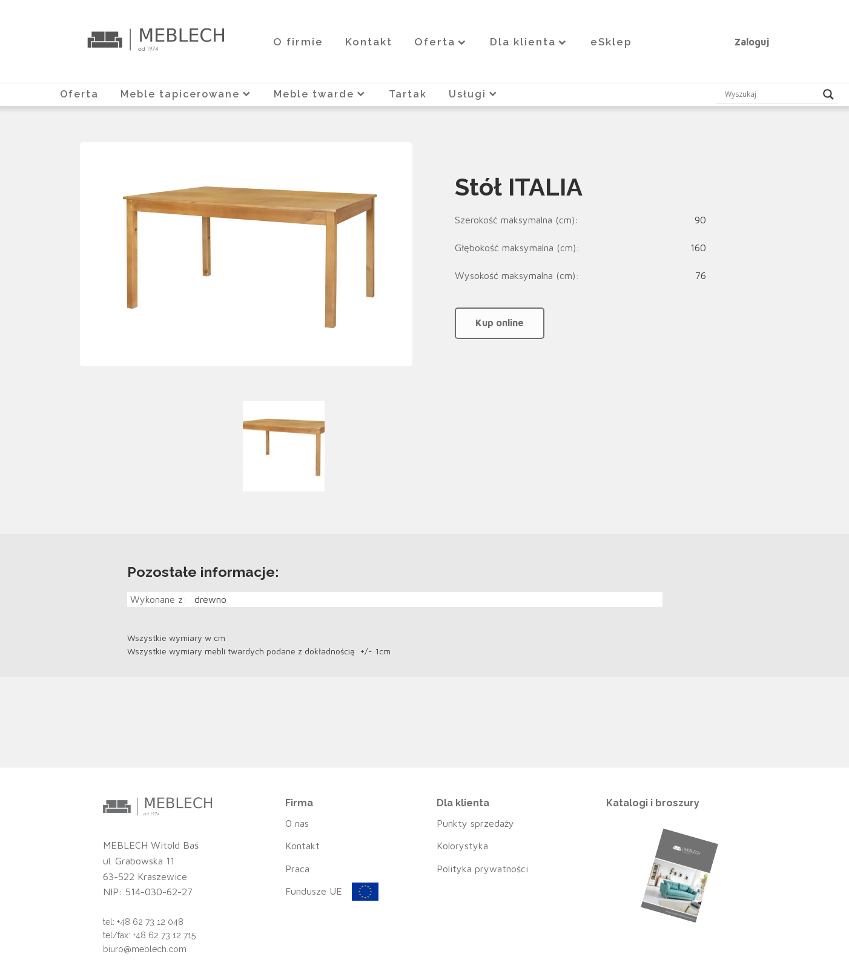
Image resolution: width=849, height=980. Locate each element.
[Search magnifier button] (828, 94)
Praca (297, 868)
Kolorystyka (462, 845)
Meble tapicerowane (187, 94)
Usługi (474, 94)
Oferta (441, 42)
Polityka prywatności (482, 868)
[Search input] (771, 94)
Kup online (499, 322)
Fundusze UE (313, 891)
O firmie (298, 42)
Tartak (408, 94)
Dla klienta (529, 42)
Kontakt (368, 42)
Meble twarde (320, 94)
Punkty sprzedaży (475, 823)
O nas (297, 823)
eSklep (611, 42)
